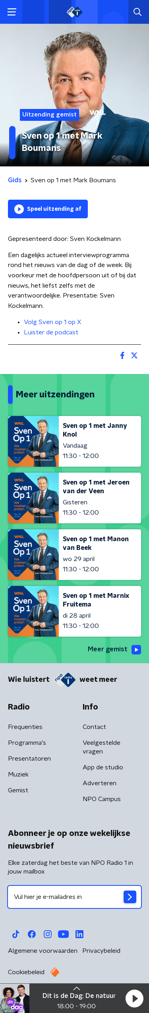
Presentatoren (29, 758)
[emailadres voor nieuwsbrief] (74, 897)
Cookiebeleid (26, 972)
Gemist (18, 790)
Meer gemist (114, 649)
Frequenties (25, 727)
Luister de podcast (51, 332)
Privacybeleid (101, 951)
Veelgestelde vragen (101, 747)
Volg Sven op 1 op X (52, 322)
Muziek (18, 774)
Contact (94, 727)
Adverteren (99, 783)
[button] (134, 998)
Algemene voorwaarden (42, 951)
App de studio (103, 767)
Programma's (27, 743)
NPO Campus (102, 799)
